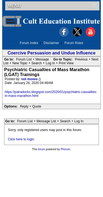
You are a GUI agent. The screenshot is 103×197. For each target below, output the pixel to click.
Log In (50, 63)
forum (41, 149)
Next (94, 59)
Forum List (24, 59)
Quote (36, 106)
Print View (66, 63)
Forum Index (29, 43)
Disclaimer (51, 43)
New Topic (19, 63)
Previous (81, 59)
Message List (46, 121)
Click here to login (21, 139)
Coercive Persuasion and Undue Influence (51, 53)
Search (36, 63)
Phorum (65, 149)
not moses (29, 79)
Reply (24, 106)
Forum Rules (74, 43)
